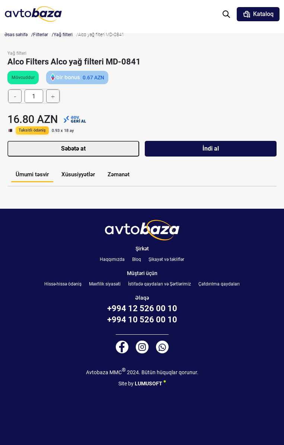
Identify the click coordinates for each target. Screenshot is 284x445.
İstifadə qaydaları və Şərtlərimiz (159, 284)
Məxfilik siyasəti (105, 284)
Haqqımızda (112, 259)
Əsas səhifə (16, 34)
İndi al (210, 148)
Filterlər (40, 34)
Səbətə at (73, 148)
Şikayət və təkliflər (166, 259)
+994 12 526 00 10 (142, 308)
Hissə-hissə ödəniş (63, 284)
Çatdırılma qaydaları (219, 284)
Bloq (136, 259)
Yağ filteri (63, 34)
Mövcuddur (23, 77)
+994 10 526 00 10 (142, 319)
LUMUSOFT (150, 382)
